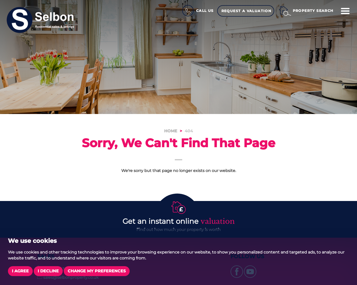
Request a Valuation (246, 11)
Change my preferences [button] (97, 271)
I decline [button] (48, 271)
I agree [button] (20, 271)
